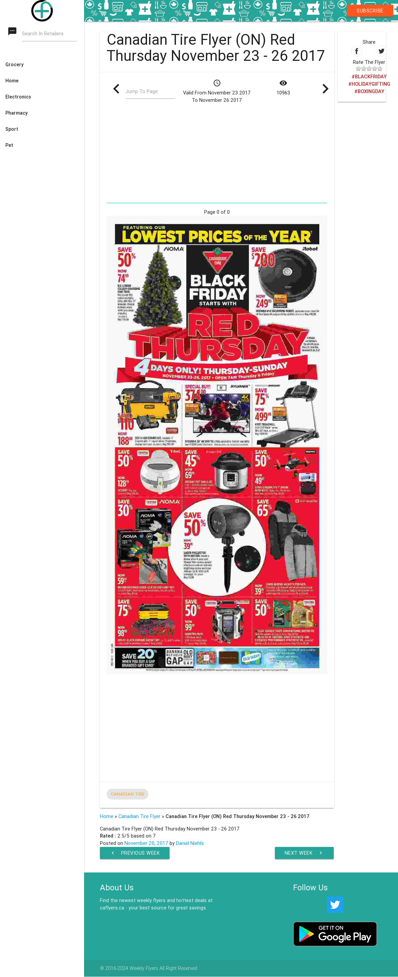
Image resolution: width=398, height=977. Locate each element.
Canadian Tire (127, 794)
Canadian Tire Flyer (139, 816)
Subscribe (370, 10)
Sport (11, 129)
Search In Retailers (43, 34)
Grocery (14, 65)
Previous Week (135, 853)
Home (12, 81)
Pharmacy (16, 113)
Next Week (304, 853)
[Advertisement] (217, 153)
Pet (9, 145)
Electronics (18, 97)
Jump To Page (141, 91)
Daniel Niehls (190, 843)
